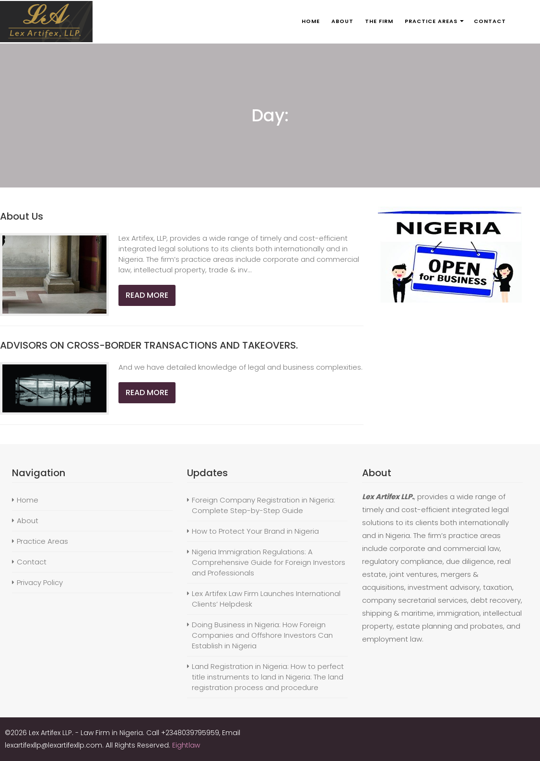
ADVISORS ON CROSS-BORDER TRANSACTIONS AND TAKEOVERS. (149, 345)
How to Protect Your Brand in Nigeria (255, 531)
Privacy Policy (40, 582)
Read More (147, 295)
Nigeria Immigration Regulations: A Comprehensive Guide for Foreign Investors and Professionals (268, 562)
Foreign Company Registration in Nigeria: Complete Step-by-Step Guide (263, 505)
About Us (21, 216)
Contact (32, 562)
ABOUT (342, 21)
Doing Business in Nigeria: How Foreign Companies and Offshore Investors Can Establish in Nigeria (262, 635)
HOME (311, 21)
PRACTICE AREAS (431, 21)
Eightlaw (186, 745)
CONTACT (490, 21)
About (27, 520)
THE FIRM (379, 21)
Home (27, 500)
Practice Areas (42, 541)
